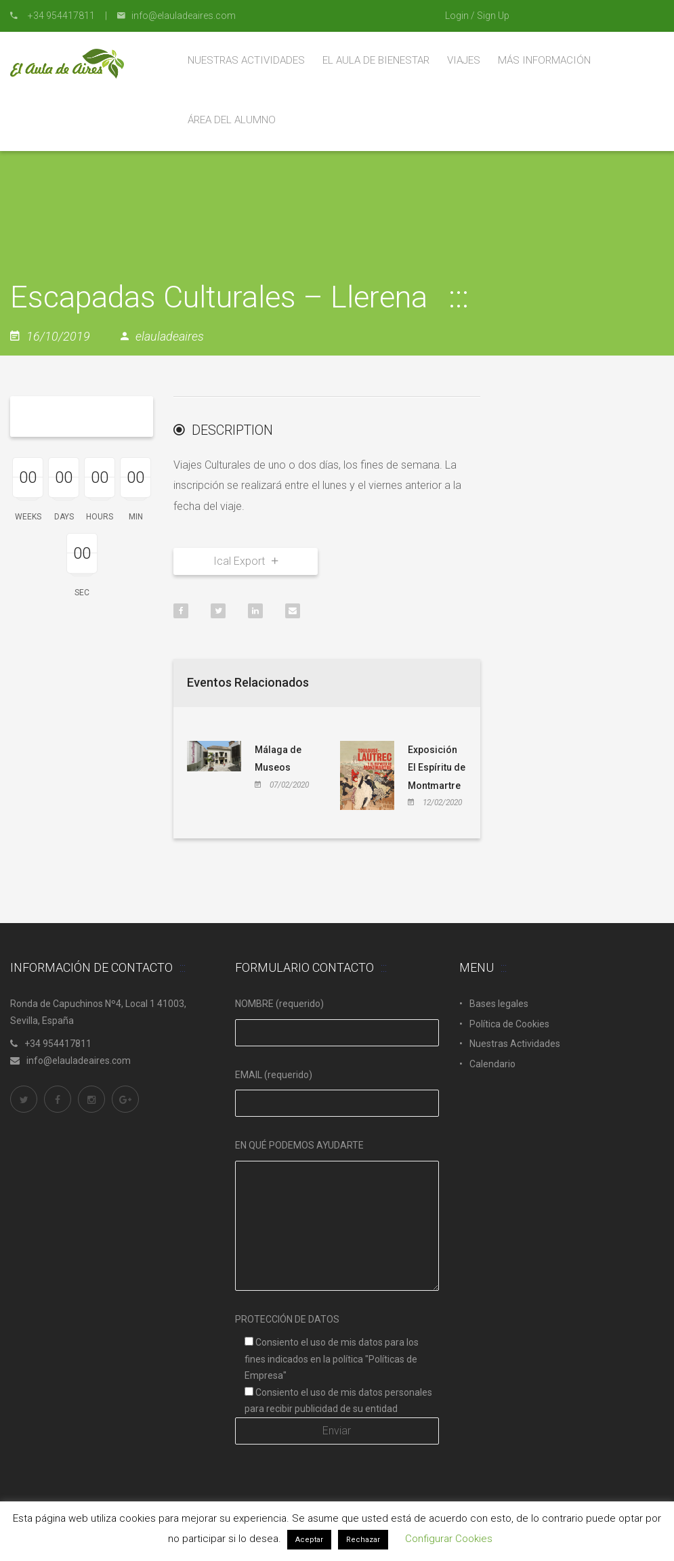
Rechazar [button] (363, 1539)
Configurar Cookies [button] (448, 1539)
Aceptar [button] (309, 1539)
